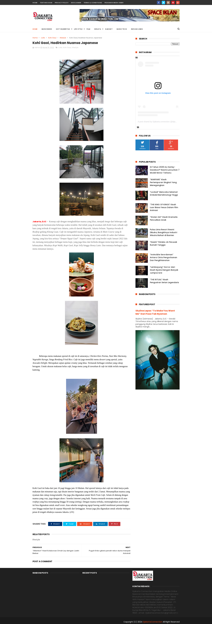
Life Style (78, 29)
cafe (43, 38)
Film (88, 29)
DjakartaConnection (152, 621)
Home (35, 29)
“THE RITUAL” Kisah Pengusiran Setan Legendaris (164, 281)
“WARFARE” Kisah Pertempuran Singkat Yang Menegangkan (163, 182)
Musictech (122, 29)
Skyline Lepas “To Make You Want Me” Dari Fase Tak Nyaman (155, 312)
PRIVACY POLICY (62, 3)
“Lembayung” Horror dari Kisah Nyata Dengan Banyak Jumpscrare (164, 270)
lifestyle (63, 38)
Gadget (109, 29)
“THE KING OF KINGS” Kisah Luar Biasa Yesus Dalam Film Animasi (164, 207)
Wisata (97, 29)
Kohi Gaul (52, 38)
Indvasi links (137, 29)
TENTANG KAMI (46, 3)
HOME (35, 3)
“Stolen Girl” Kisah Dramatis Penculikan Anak (164, 218)
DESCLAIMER (76, 3)
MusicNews (47, 29)
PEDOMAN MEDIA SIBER (114, 3)
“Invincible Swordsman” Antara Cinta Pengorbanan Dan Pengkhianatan (163, 257)
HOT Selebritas (63, 29)
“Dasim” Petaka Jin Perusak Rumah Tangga (163, 243)
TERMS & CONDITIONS (93, 3)
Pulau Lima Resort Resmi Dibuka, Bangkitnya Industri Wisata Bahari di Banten (163, 232)
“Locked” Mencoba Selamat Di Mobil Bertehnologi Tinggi (164, 193)
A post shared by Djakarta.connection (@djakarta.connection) (164, 122)
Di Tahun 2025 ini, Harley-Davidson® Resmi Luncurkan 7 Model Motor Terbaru (164, 170)
